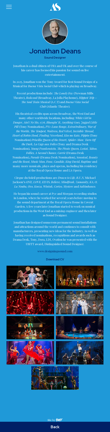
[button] (9, 7)
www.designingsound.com (55, 261)
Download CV (55, 269)
